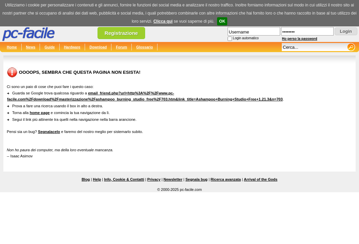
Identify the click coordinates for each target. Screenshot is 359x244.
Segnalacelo (49, 132)
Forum (121, 47)
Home (12, 47)
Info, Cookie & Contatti (124, 179)
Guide (49, 47)
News (31, 47)
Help (97, 179)
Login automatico (246, 38)
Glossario (144, 47)
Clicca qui (163, 21)
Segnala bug (196, 179)
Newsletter (173, 179)
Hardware (72, 47)
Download (98, 47)
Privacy (154, 179)
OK (222, 21)
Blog (86, 179)
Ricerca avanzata (226, 179)
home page (40, 113)
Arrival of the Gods (260, 179)
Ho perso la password (299, 39)
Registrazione (121, 33)
